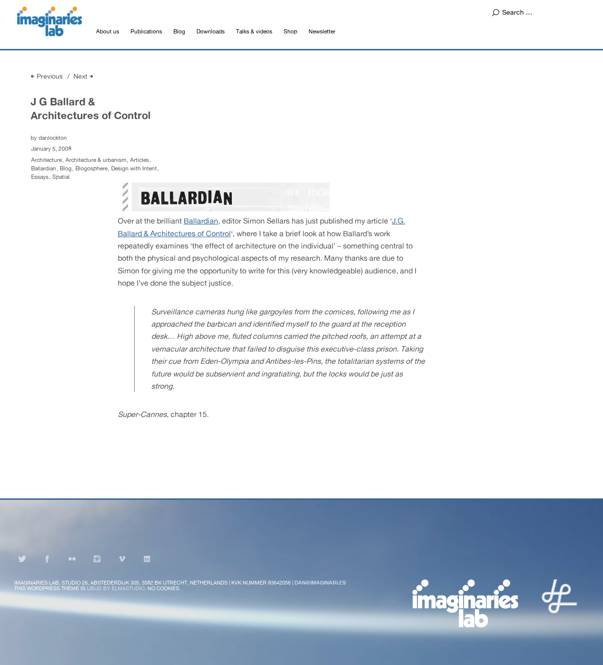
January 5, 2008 (51, 148)
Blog (179, 31)
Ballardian (43, 168)
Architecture (46, 160)
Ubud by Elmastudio (116, 588)
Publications (146, 31)
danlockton (53, 138)
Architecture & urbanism (95, 160)
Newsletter (322, 31)
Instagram (97, 558)
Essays (40, 177)
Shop (290, 31)
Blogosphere (91, 168)
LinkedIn (147, 558)
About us (107, 31)
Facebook (47, 558)
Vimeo (122, 558)
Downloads (210, 31)
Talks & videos (254, 31)
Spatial (61, 177)
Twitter (22, 558)
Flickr (72, 558)
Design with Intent (134, 168)
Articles (139, 160)
